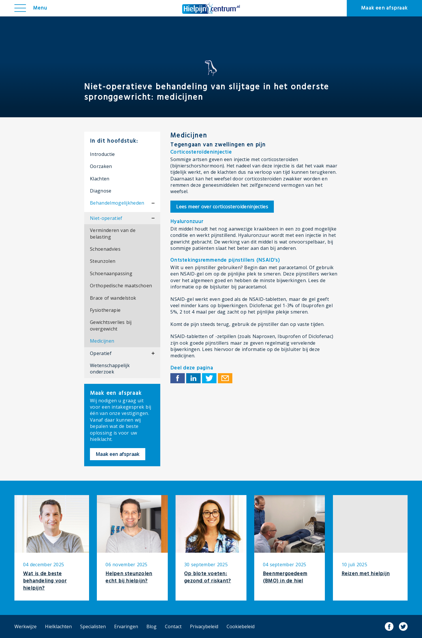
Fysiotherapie (105, 310)
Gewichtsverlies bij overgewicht (111, 325)
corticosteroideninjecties (222, 206)
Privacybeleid (204, 626)
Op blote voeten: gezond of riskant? (207, 577)
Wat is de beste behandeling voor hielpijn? (45, 581)
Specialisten (93, 626)
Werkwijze (25, 626)
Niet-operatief (106, 218)
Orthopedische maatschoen (121, 285)
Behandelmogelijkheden (117, 203)
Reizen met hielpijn (366, 574)
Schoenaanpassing (111, 273)
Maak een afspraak (384, 8)
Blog (151, 626)
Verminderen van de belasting (112, 233)
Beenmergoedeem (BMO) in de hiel (285, 577)
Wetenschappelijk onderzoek (110, 368)
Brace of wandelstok (113, 298)
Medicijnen (102, 341)
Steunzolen (102, 261)
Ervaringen (126, 626)
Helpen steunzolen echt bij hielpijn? (129, 577)
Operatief (101, 353)
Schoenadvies (105, 249)
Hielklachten (58, 626)
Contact (173, 626)
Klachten (100, 178)
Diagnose (101, 191)
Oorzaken (101, 166)
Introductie (102, 154)
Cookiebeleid (241, 626)
